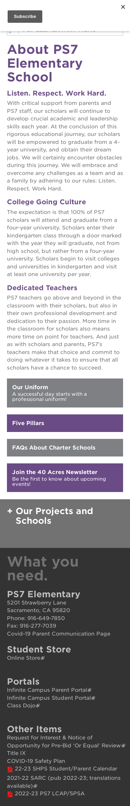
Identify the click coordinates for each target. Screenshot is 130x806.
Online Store (23, 658)
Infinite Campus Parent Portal (47, 690)
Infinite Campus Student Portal (49, 698)
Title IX (16, 753)
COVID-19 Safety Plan (36, 761)
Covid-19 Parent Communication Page (58, 634)
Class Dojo (21, 705)
